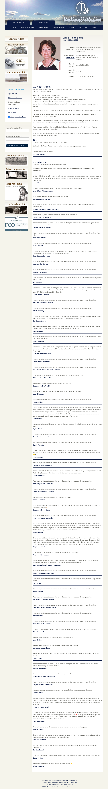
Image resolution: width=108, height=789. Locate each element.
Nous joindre (83, 27)
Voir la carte (70, 58)
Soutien (71, 27)
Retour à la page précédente (16, 89)
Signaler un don (12, 94)
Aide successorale (18, 22)
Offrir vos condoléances (15, 98)
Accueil (14, 27)
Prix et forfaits (43, 22)
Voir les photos (12, 113)
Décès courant (43, 27)
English (94, 27)
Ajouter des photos (13, 108)
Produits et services (27, 27)
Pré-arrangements (59, 27)
